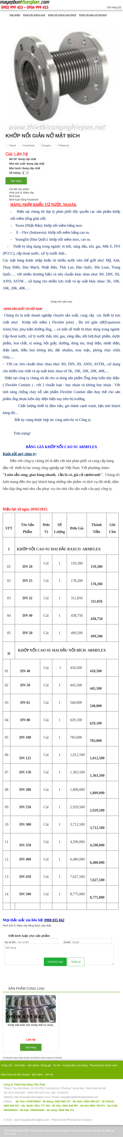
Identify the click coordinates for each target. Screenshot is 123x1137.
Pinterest (63, 145)
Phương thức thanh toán (103, 1065)
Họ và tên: (11, 942)
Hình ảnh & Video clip (21, 192)
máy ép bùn (50, 1130)
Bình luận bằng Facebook (23, 199)
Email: (67, 942)
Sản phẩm (33, 1065)
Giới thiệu (20, 1065)
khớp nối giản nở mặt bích (29, 1058)
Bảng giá (46, 1065)
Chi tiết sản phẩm (19, 189)
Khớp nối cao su (95, 1130)
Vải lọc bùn (36, 1130)
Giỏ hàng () (114, 7)
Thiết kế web (58, 1119)
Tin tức (57, 1065)
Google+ (45, 145)
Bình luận (14, 196)
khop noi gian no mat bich (51, 1058)
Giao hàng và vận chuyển (15, 1074)
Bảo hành (37, 1074)
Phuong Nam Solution (79, 1119)
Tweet (11, 145)
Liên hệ (49, 1074)
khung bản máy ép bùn (72, 1130)
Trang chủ (7, 1065)
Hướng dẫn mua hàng (75, 1065)
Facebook (28, 145)
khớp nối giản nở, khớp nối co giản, (31, 1025)
